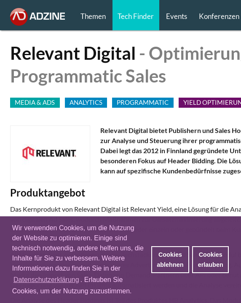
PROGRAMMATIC (143, 102)
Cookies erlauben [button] (210, 259)
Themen (93, 16)
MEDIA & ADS (35, 102)
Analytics (86, 102)
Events (176, 16)
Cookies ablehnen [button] (170, 259)
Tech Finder (136, 16)
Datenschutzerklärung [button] (46, 279)
